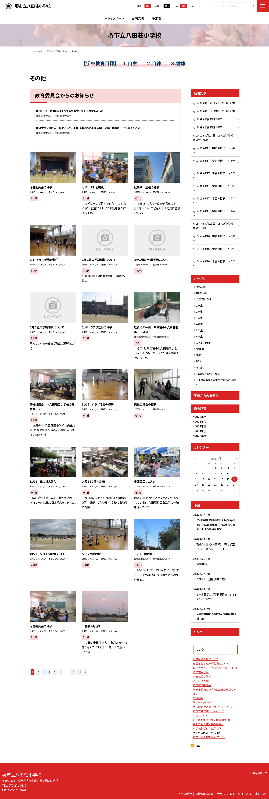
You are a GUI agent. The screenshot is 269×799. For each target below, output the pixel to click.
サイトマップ (260, 773)
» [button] (85, 672)
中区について (200, 715)
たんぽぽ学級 (203, 343)
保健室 (200, 349)
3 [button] (43, 672)
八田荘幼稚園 (201, 681)
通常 (148, 6)
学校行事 (201, 293)
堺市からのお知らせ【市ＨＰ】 (209, 737)
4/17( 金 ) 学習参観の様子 (208, 119)
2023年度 (201, 431)
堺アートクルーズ (202, 702)
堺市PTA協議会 (202, 685)
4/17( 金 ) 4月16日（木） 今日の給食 (214, 111)
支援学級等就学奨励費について (211, 663)
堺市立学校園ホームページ (208, 711)
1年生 (199, 305)
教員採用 (198, 698)
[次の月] (236, 458)
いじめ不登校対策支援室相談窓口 (212, 720)
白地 (157, 6)
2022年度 (201, 436)
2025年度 (201, 421)
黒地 (167, 6)
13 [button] (79, 672)
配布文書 (138, 18)
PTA (198, 361)
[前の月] (194, 458)
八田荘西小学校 (202, 676)
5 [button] (55, 672)
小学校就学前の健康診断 (207, 728)
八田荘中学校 (201, 672)
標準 (184, 6)
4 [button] (49, 672)
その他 (200, 367)
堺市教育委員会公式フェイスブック (212, 707)
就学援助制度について (205, 659)
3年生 (199, 318)
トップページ (116, 18)
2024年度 (201, 426)
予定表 (156, 18)
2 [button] (38, 672)
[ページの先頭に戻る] (264, 794)
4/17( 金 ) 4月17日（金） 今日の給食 (214, 103)
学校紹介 (201, 287)
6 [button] (60, 672)
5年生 (199, 330)
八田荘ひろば (203, 299)
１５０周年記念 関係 (208, 373)
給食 (198, 355)
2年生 (199, 311)
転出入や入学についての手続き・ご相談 (215, 668)
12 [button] (72, 672)
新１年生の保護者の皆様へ (208, 724)
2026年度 (201, 417)
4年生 (199, 324)
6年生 (199, 336)
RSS (197, 745)
